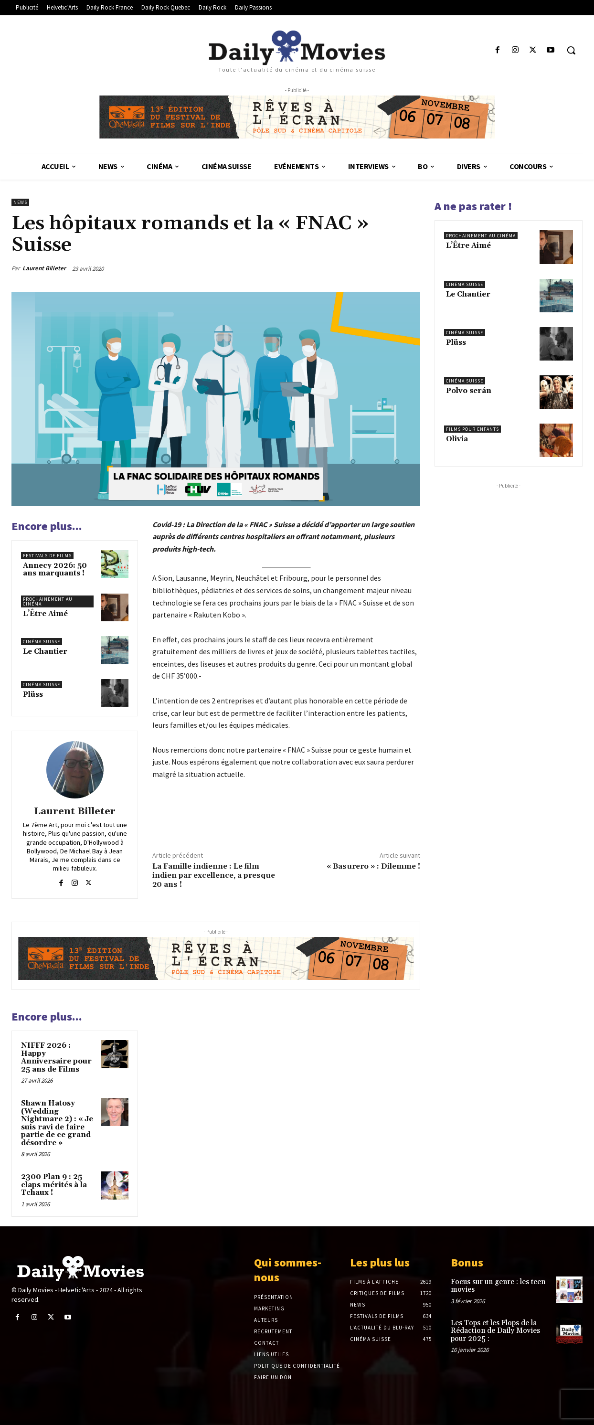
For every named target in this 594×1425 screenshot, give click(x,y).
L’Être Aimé (45, 613)
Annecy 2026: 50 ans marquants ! (55, 569)
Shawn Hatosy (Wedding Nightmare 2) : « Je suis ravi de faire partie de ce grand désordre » (57, 1123)
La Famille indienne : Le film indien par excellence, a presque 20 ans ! (213, 875)
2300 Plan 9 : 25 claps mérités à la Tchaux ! (54, 1184)
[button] (571, 50)
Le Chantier (45, 651)
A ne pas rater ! (473, 206)
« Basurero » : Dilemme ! (373, 866)
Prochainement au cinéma (48, 601)
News (20, 202)
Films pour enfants (472, 429)
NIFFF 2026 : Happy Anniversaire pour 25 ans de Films (56, 1057)
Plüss (33, 694)
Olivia (457, 439)
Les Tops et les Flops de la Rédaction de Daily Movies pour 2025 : (495, 1331)
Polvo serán (468, 390)
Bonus (467, 1262)
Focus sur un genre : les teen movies (498, 1286)
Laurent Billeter (44, 268)
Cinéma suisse (41, 641)
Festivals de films (47, 556)
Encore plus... (46, 526)
